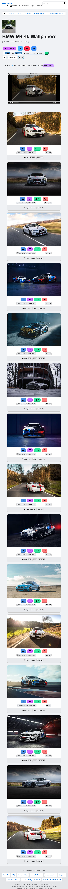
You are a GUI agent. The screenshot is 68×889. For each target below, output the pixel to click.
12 (37, 149)
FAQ (13, 875)
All (4, 57)
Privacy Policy (23, 875)
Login (32, 6)
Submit (13, 6)
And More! (48, 66)
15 (37, 199)
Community (24, 6)
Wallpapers (12, 57)
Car (29, 308)
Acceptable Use (50, 875)
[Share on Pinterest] (27, 48)
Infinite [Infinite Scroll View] (18, 53)
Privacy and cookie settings (52, 880)
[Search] (64, 3)
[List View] (12, 53)
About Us (6, 875)
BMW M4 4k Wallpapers (55, 13)
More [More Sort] (40, 53)
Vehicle (11, 13)
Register (39, 6)
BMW (19, 13)
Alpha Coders (7, 3)
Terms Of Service (36, 875)
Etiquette (62, 875)
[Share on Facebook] (33, 48)
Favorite (9, 48)
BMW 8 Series (30, 66)
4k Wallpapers (39, 13)
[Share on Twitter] (20, 48)
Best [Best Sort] (33, 53)
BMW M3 (21, 66)
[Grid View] (7, 53)
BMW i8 (39, 66)
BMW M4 (27, 13)
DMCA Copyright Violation (31, 880)
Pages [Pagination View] (26, 53)
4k (21, 57)
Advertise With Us (13, 880)
